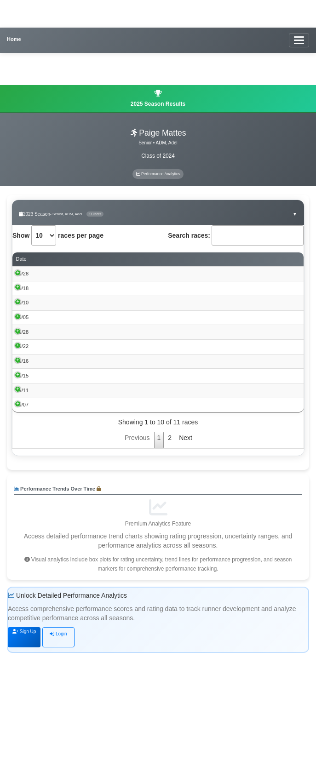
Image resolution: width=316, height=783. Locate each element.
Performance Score (222, 259)
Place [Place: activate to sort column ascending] (146, 259)
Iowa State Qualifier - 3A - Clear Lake (80, 302)
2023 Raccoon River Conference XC (79, 329)
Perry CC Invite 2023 (61, 385)
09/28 (22, 384)
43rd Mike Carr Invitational (67, 495)
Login (58, 763)
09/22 (22, 411)
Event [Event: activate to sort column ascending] (44, 259)
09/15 (22, 466)
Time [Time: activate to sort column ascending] (168, 259)
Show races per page (57, 235)
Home (14, 39)
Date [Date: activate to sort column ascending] (21, 259)
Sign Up (24, 762)
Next (185, 568)
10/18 (22, 301)
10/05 (22, 356)
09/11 (22, 494)
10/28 (22, 273)
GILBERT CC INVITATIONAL (70, 523)
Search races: (236, 235)
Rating (280, 259)
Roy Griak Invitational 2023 (68, 412)
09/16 (22, 439)
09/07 (22, 522)
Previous (137, 568)
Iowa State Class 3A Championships (79, 274)
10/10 (22, 328)
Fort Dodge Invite (57, 357)
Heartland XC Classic (62, 440)
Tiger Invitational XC (61, 467)
